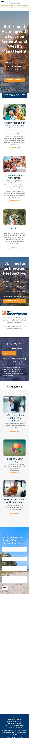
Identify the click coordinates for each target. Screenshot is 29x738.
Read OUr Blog (9, 353)
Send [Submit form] (5, 588)
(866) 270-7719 (17, 721)
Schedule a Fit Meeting (14, 80)
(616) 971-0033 (16, 719)
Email (3, 555)
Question (4, 574)
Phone (4, 565)
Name (3, 546)
